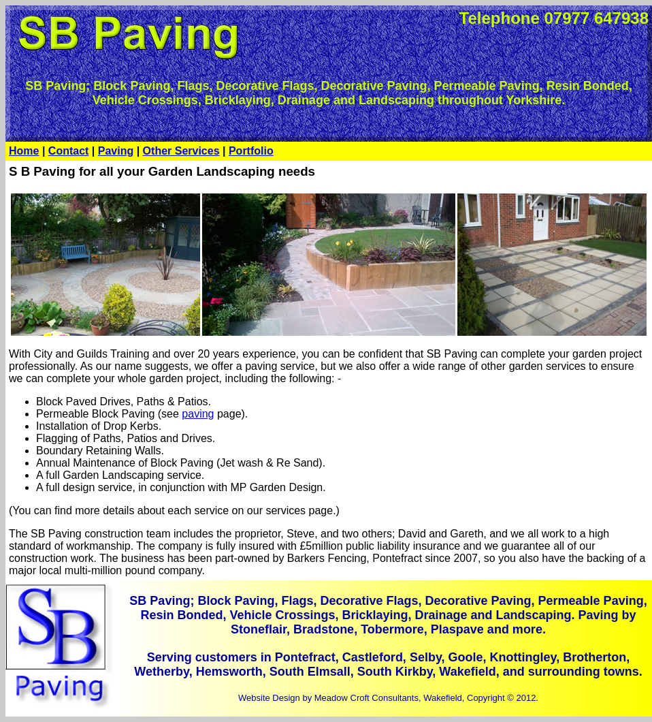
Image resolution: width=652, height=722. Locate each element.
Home (24, 151)
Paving (115, 151)
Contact (68, 151)
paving (198, 414)
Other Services (181, 151)
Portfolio (251, 151)
